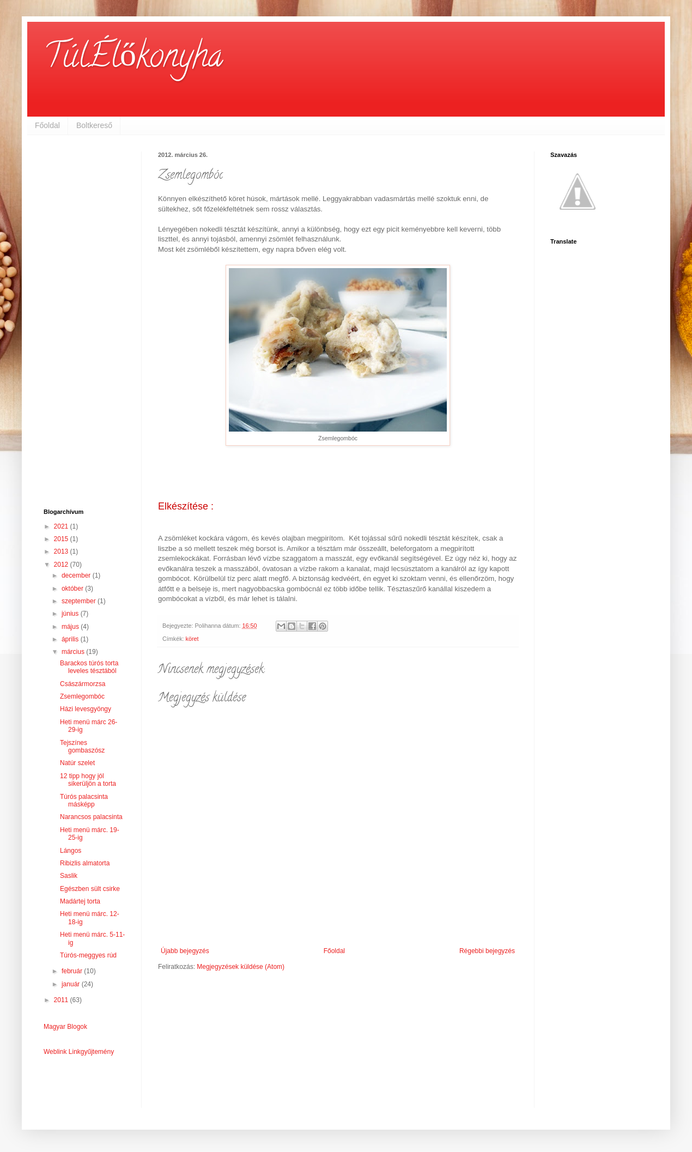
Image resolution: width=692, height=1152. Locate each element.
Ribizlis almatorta (85, 863)
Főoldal (47, 125)
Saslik (68, 876)
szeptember (80, 601)
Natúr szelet (77, 763)
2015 (62, 539)
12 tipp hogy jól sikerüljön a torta (88, 779)
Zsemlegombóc (82, 696)
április (71, 639)
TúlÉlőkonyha (133, 59)
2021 (62, 526)
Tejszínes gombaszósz (82, 746)
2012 (62, 564)
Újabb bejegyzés (185, 951)
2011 (62, 1000)
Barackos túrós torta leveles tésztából (89, 667)
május (71, 626)
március (74, 652)
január (72, 984)
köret (192, 638)
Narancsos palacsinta (91, 817)
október (73, 588)
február (73, 971)
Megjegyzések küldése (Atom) (240, 967)
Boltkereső (94, 125)
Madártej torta (80, 901)
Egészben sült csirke (90, 889)
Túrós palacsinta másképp (84, 800)
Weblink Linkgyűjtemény (79, 1052)
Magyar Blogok (65, 1026)
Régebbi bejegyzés (487, 951)
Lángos (70, 850)
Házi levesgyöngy (85, 709)
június (71, 613)
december (77, 575)
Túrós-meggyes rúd (88, 955)
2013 (62, 551)
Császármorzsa (82, 684)
